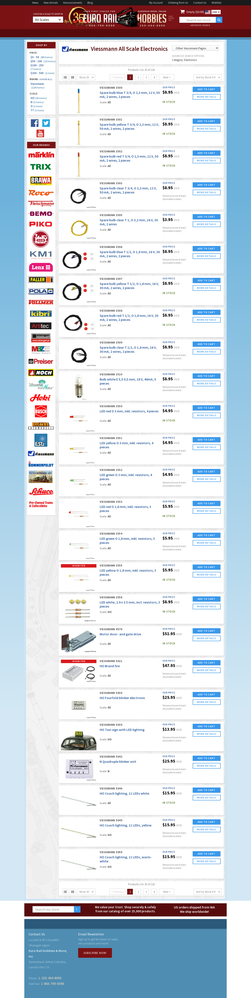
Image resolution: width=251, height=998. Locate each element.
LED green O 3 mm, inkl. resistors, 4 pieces (126, 477)
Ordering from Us (178, 3)
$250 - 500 (42, 73)
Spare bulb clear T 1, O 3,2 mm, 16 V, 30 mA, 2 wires (129, 222)
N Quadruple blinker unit (118, 761)
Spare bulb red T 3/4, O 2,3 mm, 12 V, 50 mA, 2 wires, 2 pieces (129, 158)
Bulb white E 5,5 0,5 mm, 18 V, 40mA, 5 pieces (128, 381)
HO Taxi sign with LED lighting (122, 729)
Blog (90, 3)
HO (39, 98)
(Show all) (45, 79)
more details (206, 96)
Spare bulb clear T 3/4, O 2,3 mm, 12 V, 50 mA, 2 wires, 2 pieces (128, 190)
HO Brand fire (110, 666)
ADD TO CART (206, 89)
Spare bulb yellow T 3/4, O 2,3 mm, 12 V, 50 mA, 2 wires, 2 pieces (129, 126)
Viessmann (37, 85)
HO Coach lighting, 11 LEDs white (124, 793)
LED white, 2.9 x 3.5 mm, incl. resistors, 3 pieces (130, 604)
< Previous (117, 77)
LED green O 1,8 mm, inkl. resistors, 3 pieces (127, 540)
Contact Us (199, 3)
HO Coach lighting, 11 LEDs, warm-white (126, 859)
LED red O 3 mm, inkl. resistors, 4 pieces (129, 411)
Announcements (72, 3)
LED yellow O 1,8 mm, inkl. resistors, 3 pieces (128, 572)
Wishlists (216, 3)
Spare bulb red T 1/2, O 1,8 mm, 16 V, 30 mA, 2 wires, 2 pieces (129, 317)
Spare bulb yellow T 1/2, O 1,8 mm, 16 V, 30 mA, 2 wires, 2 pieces (129, 286)
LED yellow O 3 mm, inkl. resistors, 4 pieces (126, 445)
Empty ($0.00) (195, 12)
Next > (166, 77)
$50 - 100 (43, 61)
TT (37, 110)
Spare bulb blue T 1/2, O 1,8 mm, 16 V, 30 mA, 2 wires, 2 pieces (130, 254)
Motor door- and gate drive (120, 634)
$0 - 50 (42, 57)
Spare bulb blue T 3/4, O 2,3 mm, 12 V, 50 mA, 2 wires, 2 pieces (130, 94)
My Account (156, 3)
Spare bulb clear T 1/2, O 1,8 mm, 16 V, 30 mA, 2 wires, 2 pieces (128, 349)
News (35, 3)
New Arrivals (51, 3)
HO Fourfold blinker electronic (122, 698)
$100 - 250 (38, 67)
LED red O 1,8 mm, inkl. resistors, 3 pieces (125, 508)
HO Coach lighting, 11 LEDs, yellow (126, 825)
